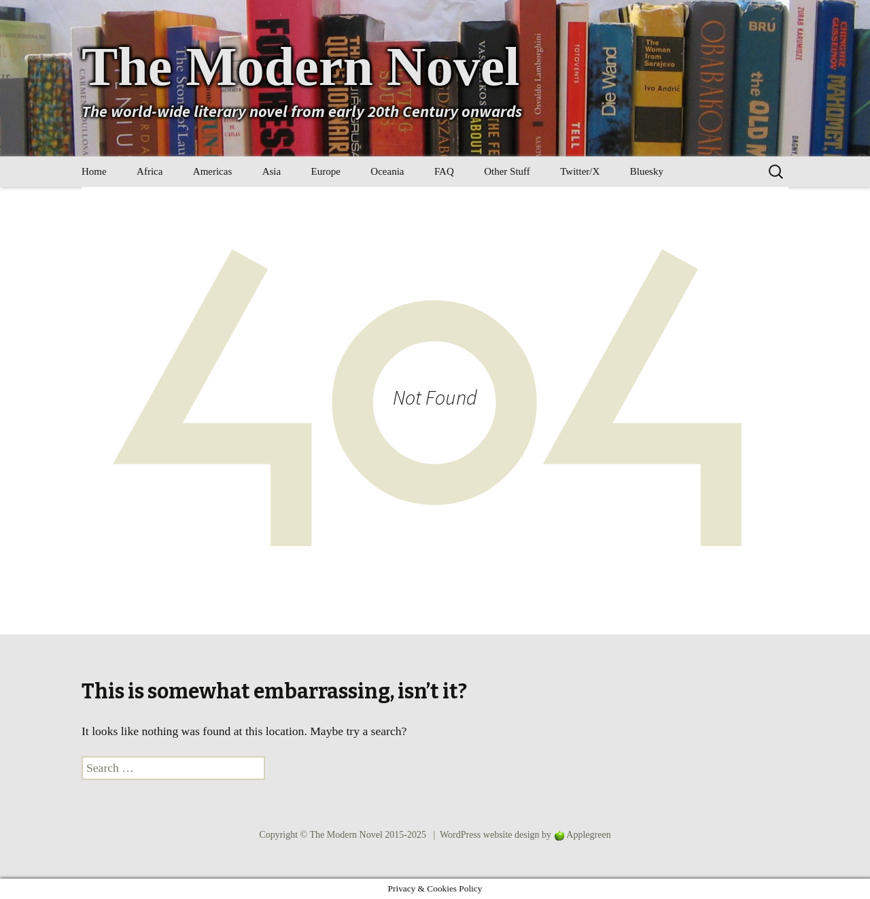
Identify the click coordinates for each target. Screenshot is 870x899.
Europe (326, 171)
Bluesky (646, 171)
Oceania (387, 171)
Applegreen (588, 835)
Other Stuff (507, 171)
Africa (149, 171)
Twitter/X (579, 171)
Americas (212, 171)
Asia (271, 171)
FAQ (444, 171)
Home (94, 171)
